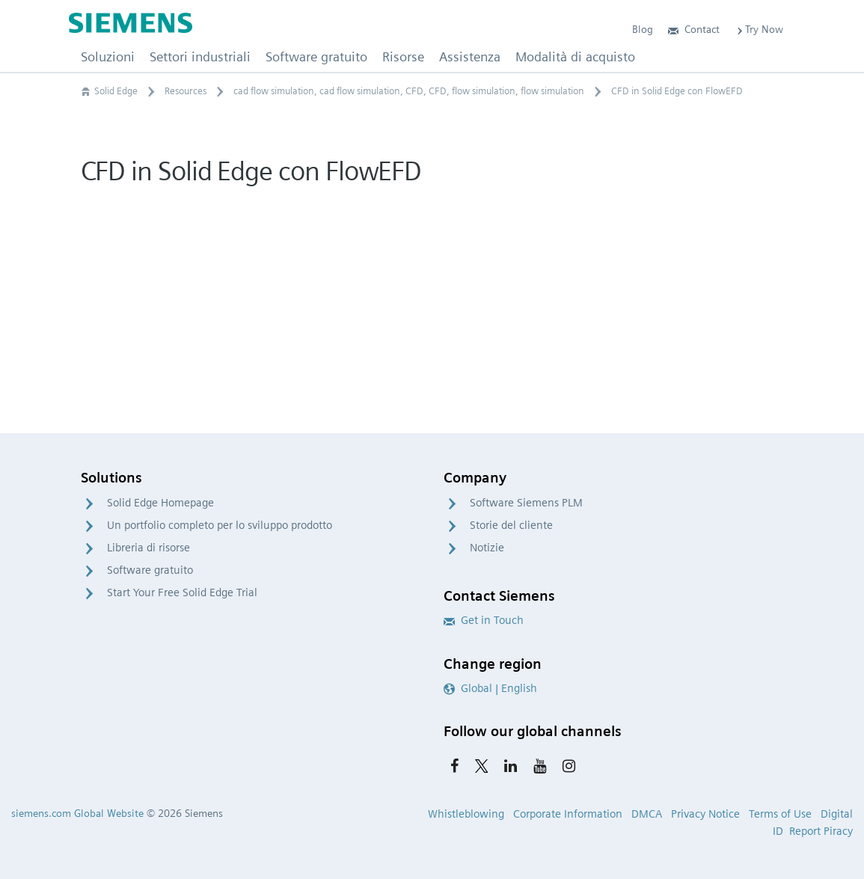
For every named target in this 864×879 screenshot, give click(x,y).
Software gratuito (150, 570)
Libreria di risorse (148, 547)
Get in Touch (484, 620)
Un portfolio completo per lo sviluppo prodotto (219, 525)
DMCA (646, 814)
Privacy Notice (705, 814)
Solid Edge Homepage (160, 502)
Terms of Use (780, 814)
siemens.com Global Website (77, 813)
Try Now (759, 29)
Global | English (490, 688)
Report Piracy (821, 831)
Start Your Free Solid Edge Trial (182, 592)
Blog (642, 29)
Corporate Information (567, 814)
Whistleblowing (466, 814)
